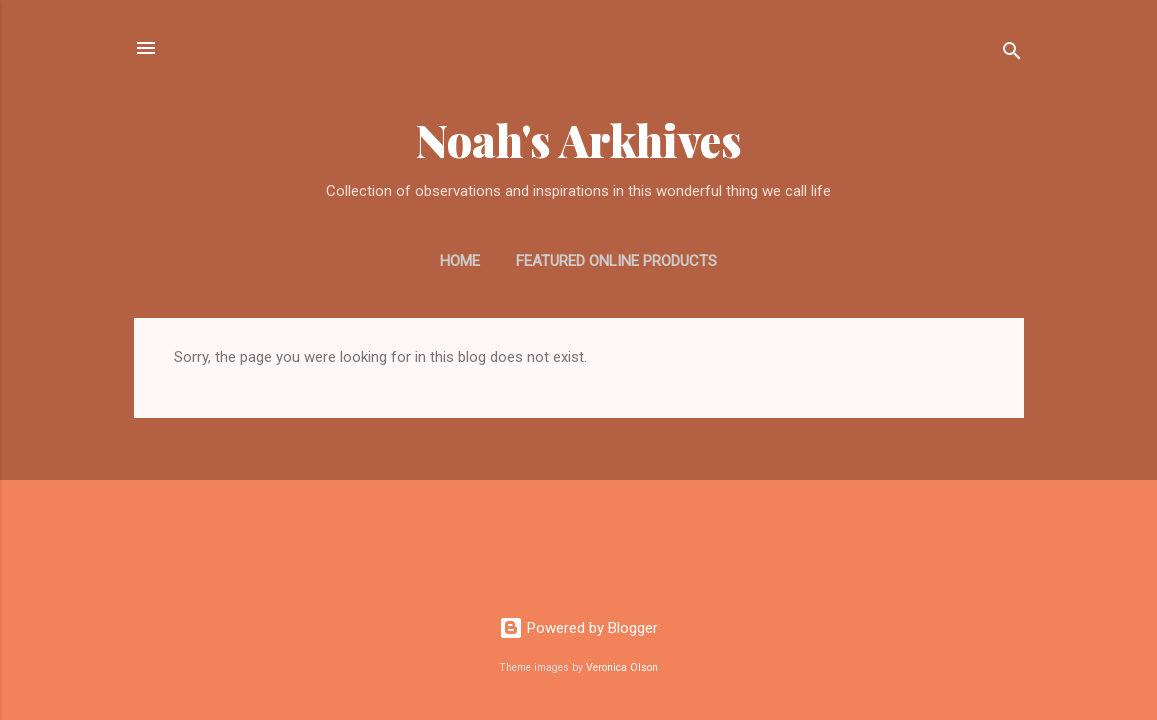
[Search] (1012, 54)
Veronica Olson (622, 667)
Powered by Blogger (578, 628)
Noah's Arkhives (579, 139)
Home (460, 261)
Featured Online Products (616, 261)
